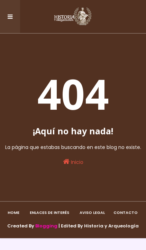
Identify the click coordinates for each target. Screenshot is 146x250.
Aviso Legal (92, 212)
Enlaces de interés (49, 212)
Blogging (46, 226)
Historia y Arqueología (111, 226)
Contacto (125, 212)
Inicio (73, 162)
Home (13, 212)
